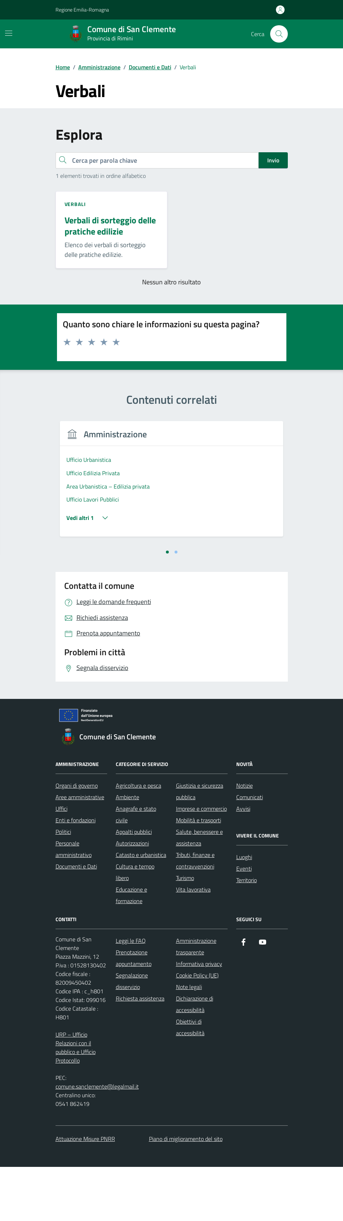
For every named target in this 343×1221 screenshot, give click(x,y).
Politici (63, 885)
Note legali (189, 1041)
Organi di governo (77, 839)
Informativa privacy (199, 1018)
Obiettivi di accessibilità (190, 1081)
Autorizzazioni (132, 897)
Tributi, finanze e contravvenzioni (195, 915)
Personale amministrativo (74, 903)
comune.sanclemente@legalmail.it (97, 1140)
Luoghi (244, 911)
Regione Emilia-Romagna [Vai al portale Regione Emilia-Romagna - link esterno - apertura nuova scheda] (82, 9)
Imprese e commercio (201, 862)
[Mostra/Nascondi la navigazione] (8, 33)
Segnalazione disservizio (132, 1035)
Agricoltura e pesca (138, 839)
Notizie (244, 839)
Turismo (185, 932)
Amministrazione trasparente (196, 1000)
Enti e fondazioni (76, 874)
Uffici (61, 862)
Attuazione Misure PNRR (85, 1193)
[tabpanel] (112, 510)
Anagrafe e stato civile (136, 868)
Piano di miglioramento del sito (186, 1193)
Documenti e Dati (76, 920)
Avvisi (243, 862)
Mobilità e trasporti (198, 874)
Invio (273, 160)
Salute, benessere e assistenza (199, 891)
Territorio (246, 934)
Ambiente (127, 851)
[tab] (167, 606)
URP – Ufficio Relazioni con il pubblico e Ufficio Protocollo (76, 1101)
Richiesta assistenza (140, 1052)
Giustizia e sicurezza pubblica (199, 845)
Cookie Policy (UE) (197, 1029)
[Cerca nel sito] (278, 34)
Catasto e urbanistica (141, 909)
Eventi (244, 922)
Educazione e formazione (131, 949)
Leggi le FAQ (131, 994)
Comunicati (249, 851)
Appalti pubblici (134, 885)
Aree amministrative (80, 851)
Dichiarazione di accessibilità (194, 1058)
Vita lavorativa (193, 943)
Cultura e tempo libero (135, 926)
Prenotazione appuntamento (133, 1012)
